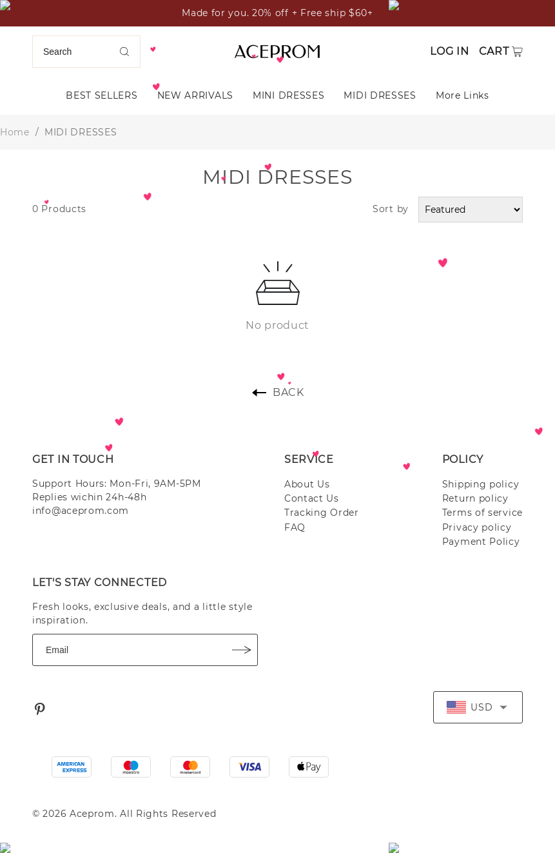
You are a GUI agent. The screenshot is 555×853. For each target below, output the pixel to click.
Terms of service (482, 512)
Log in (449, 51)
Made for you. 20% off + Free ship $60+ (277, 13)
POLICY (462, 459)
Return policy (475, 498)
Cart (494, 51)
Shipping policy (481, 484)
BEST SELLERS (101, 95)
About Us (307, 484)
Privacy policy (477, 527)
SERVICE (309, 459)
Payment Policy (481, 541)
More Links (462, 95)
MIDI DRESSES (380, 95)
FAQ (295, 527)
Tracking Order (321, 512)
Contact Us (311, 498)
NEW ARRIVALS (195, 95)
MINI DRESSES (288, 95)
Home (15, 132)
